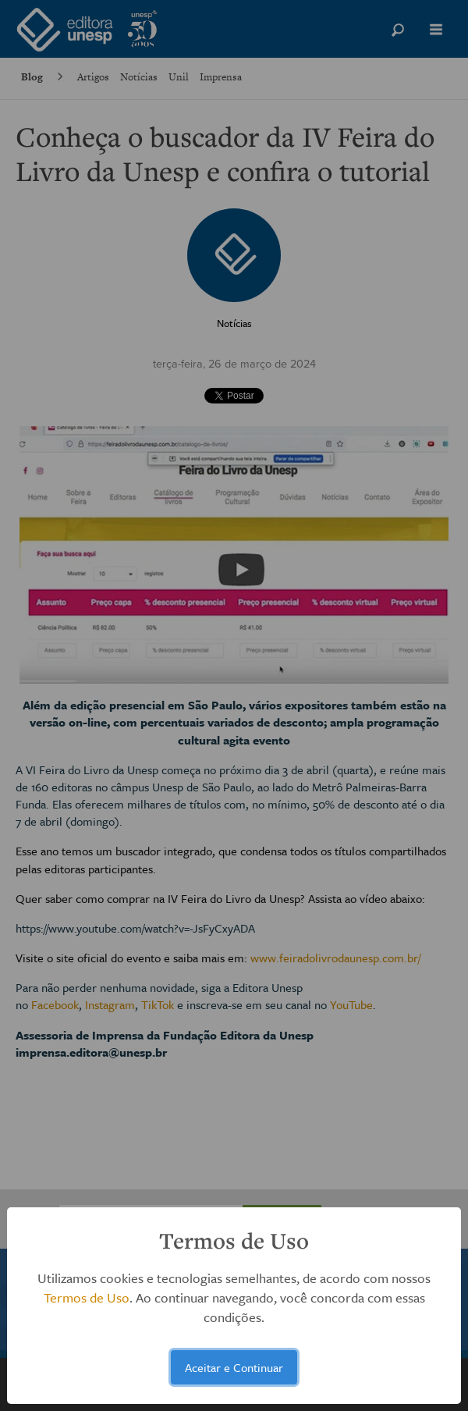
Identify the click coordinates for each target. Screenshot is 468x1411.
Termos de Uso (86, 1297)
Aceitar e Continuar (234, 1367)
